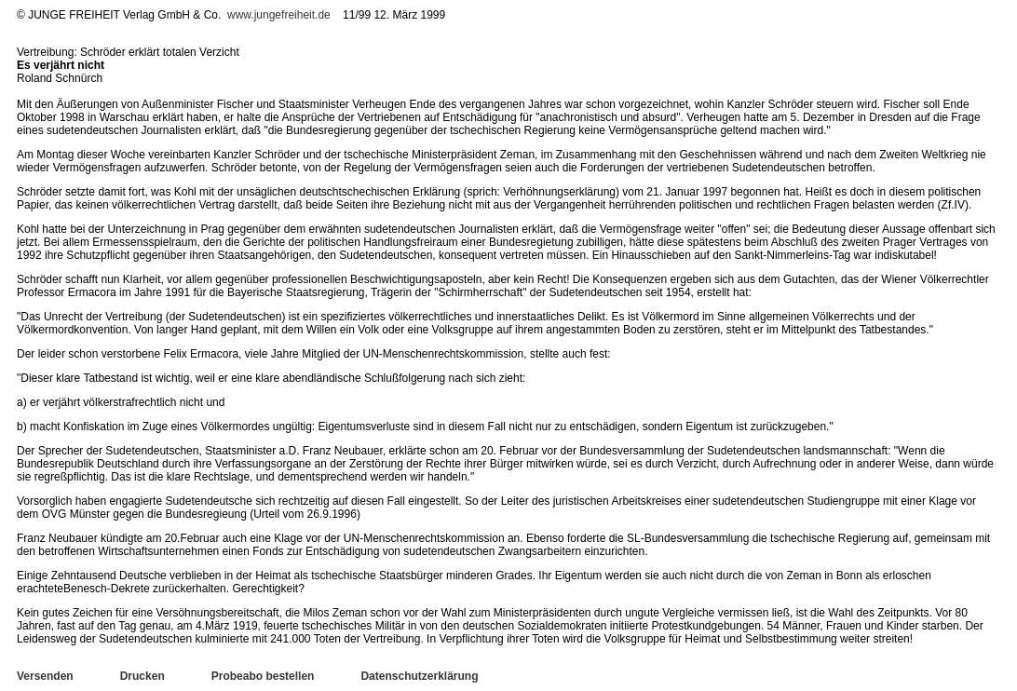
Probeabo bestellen (263, 676)
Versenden (45, 676)
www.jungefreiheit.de (279, 14)
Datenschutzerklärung (419, 676)
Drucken (142, 676)
